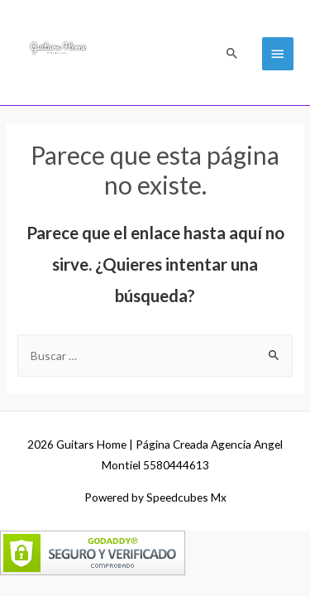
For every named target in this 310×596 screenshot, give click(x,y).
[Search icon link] (232, 53)
